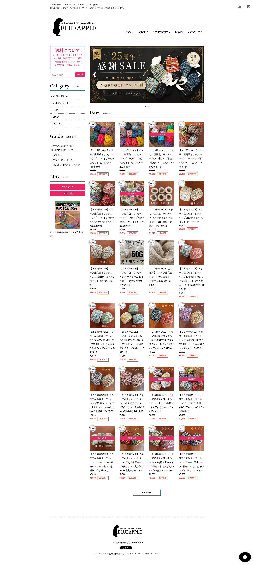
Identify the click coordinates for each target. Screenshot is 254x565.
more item (146, 492)
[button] (161, 33)
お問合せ (57, 155)
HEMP (56, 110)
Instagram (67, 186)
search (80, 74)
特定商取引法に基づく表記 (66, 165)
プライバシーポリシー (64, 160)
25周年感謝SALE (63, 96)
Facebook (67, 193)
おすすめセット (61, 103)
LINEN (56, 116)
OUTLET (57, 123)
